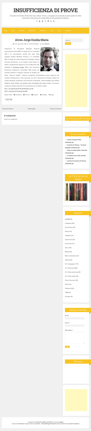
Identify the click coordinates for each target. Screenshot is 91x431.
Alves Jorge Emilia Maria (32, 40)
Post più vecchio (55, 108)
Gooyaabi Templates (73, 423)
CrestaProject (21, 423)
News (13, 30)
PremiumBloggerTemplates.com (50, 423)
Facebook (18, 94)
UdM (66, 292)
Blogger (61, 422)
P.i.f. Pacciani (69, 268)
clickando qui (75, 147)
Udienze (67, 288)
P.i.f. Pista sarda (70, 276)
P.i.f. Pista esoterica (33, 43)
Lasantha (37, 423)
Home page (31, 108)
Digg (51, 94)
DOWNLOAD (68, 30)
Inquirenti (68, 239)
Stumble (43, 94)
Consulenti (68, 227)
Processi (21, 30)
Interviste (68, 243)
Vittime (67, 296)
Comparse (68, 223)
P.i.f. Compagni (70, 264)
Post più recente (7, 108)
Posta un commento (10, 119)
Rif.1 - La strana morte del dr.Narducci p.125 (19, 88)
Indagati (68, 235)
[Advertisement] (76, 80)
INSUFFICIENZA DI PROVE (45, 10)
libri (66, 247)
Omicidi (67, 260)
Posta (67, 284)
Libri (52, 30)
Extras (67, 231)
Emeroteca (32, 30)
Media (67, 252)
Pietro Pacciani (70, 280)
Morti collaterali (70, 256)
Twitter (26, 94)
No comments (46, 43)
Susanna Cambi (18, 67)
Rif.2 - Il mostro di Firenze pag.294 (16, 91)
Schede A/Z (43, 30)
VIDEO (59, 30)
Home (5, 30)
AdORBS (67, 219)
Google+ (35, 94)
